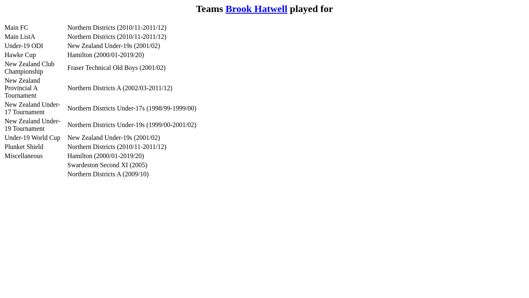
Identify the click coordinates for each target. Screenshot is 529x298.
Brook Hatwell (257, 8)
